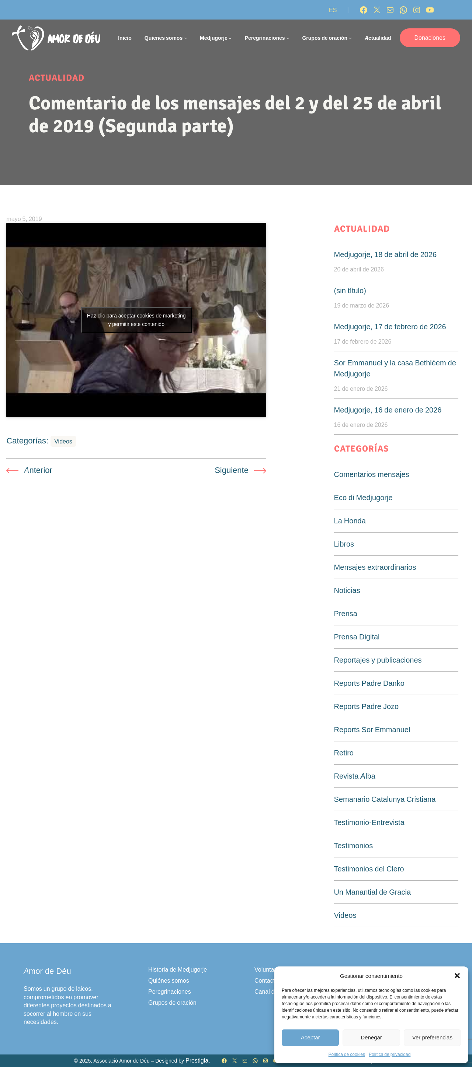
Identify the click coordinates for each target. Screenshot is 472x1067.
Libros (344, 544)
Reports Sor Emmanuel (372, 729)
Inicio (125, 38)
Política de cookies (347, 1054)
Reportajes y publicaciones (378, 660)
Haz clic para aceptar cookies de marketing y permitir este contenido (136, 320)
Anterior (38, 470)
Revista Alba (354, 776)
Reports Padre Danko (369, 683)
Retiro (344, 752)
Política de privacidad (389, 1054)
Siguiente (232, 470)
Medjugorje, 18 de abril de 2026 (385, 254)
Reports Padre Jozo (366, 706)
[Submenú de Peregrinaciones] (287, 37)
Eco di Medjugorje (363, 497)
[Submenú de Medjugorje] (230, 37)
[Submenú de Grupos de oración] (350, 37)
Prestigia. (197, 1060)
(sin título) (350, 290)
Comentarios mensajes (371, 474)
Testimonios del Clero (369, 868)
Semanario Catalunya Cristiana (385, 799)
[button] (457, 975)
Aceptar (310, 1037)
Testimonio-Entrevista (369, 822)
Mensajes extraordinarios (375, 567)
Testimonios (353, 845)
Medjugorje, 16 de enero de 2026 (388, 410)
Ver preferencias (432, 1037)
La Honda (350, 520)
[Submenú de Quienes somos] (185, 37)
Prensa (345, 613)
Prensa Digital (357, 636)
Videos (63, 441)
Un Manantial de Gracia (372, 892)
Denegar (371, 1037)
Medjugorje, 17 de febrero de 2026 (390, 326)
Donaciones (430, 37)
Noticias (347, 590)
